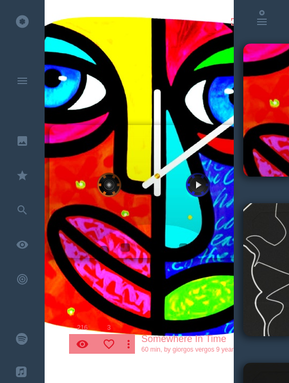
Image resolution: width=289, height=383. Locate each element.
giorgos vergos (194, 349)
